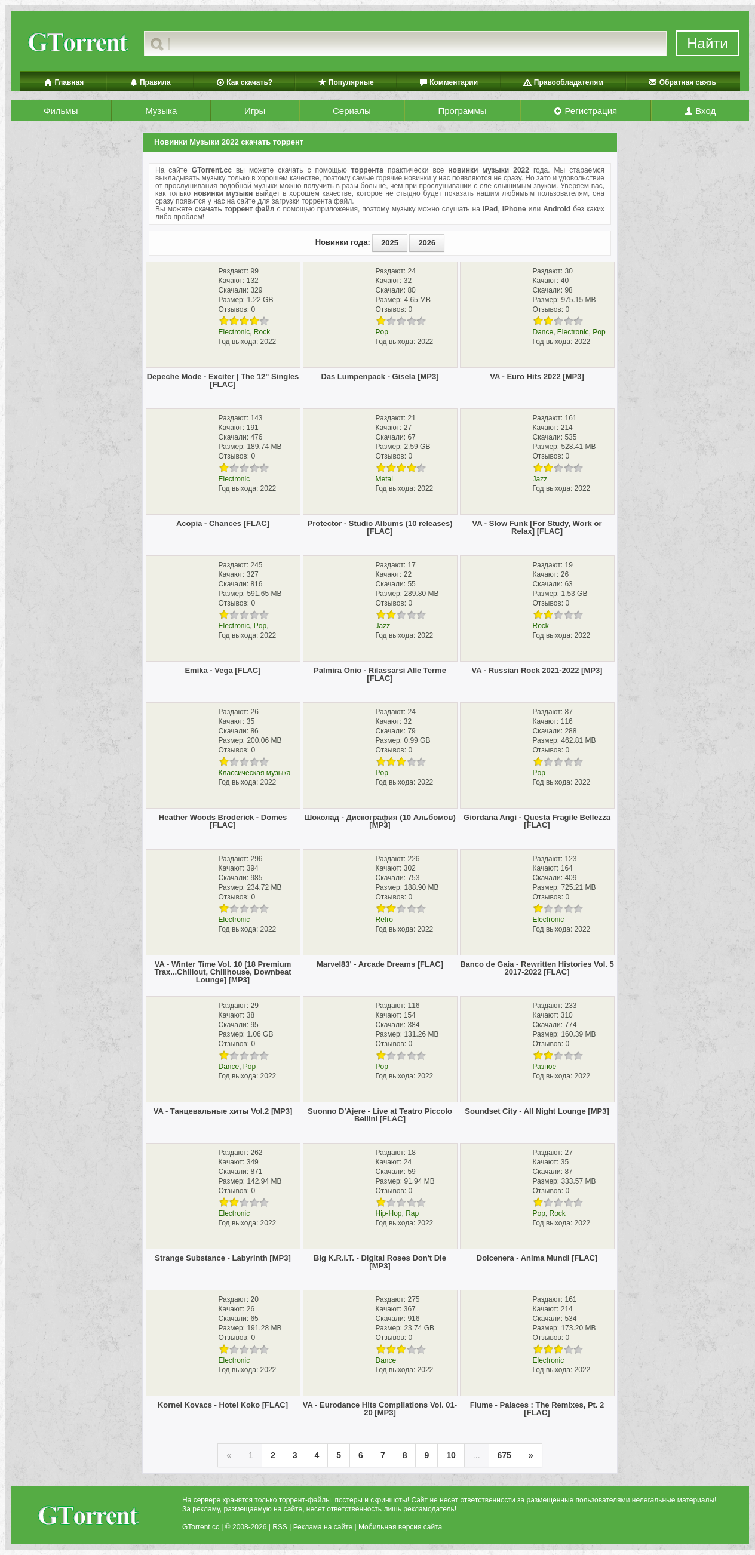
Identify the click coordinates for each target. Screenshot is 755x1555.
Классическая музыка (255, 773)
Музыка (161, 111)
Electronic (234, 332)
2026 (426, 242)
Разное (545, 1066)
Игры (254, 111)
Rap (412, 1213)
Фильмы (61, 111)
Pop (382, 332)
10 (451, 1455)
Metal (384, 479)
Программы (462, 111)
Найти (707, 43)
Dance (543, 332)
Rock (262, 332)
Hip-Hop (389, 1213)
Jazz (540, 479)
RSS (279, 1527)
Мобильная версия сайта (400, 1527)
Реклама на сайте (323, 1527)
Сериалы (352, 111)
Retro (384, 919)
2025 (389, 242)
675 (504, 1455)
